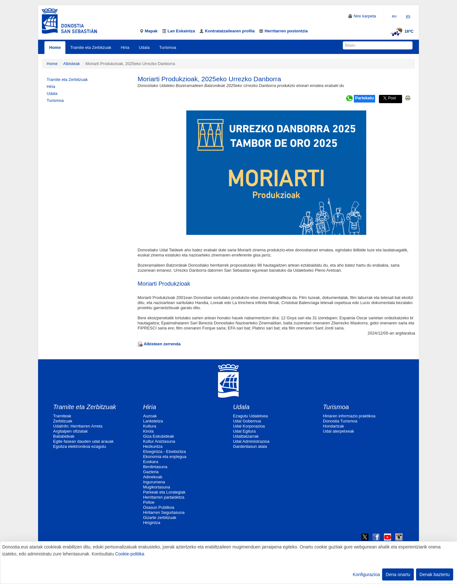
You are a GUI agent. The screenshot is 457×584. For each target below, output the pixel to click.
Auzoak (150, 416)
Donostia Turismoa (340, 421)
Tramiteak (62, 416)
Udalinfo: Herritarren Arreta (77, 426)
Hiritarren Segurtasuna (164, 512)
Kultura (149, 426)
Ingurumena (154, 482)
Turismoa (167, 47)
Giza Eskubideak (158, 436)
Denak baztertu (435, 574)
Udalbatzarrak (246, 436)
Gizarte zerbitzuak (159, 517)
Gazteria (151, 471)
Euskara (150, 461)
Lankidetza (153, 421)
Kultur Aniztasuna (159, 441)
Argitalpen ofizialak (70, 431)
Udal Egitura (244, 431)
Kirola (148, 431)
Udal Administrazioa (251, 441)
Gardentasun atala (250, 446)
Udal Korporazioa (249, 426)
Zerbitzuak (62, 421)
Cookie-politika (129, 553)
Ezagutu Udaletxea (250, 416)
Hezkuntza (152, 446)
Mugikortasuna (156, 487)
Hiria (125, 47)
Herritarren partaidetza (163, 497)
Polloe (149, 502)
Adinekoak (152, 476)
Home (55, 47)
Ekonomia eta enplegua (165, 456)
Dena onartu (398, 574)
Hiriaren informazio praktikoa (349, 416)
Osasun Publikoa (158, 507)
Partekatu (364, 98)
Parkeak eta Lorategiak (164, 492)
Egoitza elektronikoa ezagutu (79, 446)
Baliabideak (63, 436)
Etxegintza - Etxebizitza (164, 451)
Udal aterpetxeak (338, 431)
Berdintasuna (155, 466)
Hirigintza (151, 522)
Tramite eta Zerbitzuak (90, 47)
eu (394, 16)
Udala (144, 47)
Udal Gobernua (247, 421)
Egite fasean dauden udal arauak (83, 441)
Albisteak (71, 63)
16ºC (401, 31)
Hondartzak (333, 426)
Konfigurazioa (366, 574)
